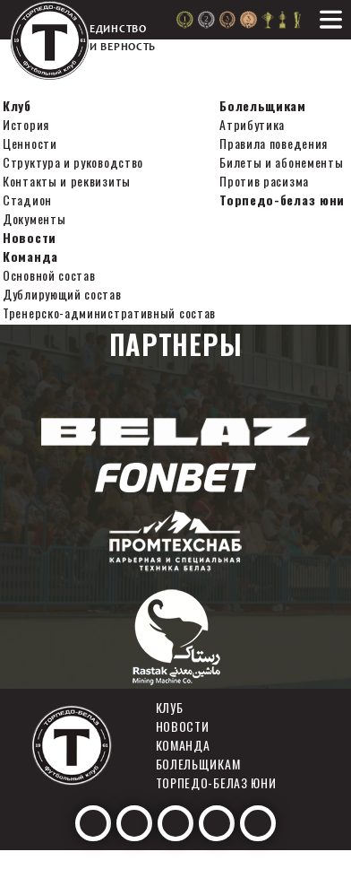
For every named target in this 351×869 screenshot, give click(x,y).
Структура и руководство (73, 161)
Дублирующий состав (62, 293)
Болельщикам (262, 105)
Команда (30, 256)
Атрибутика (252, 124)
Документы (34, 218)
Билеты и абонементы (281, 161)
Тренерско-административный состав (109, 312)
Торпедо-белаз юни (282, 199)
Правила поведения (273, 143)
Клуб (17, 105)
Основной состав (49, 274)
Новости (29, 237)
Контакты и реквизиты (67, 180)
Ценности (30, 143)
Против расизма (264, 180)
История (26, 124)
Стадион (27, 199)
